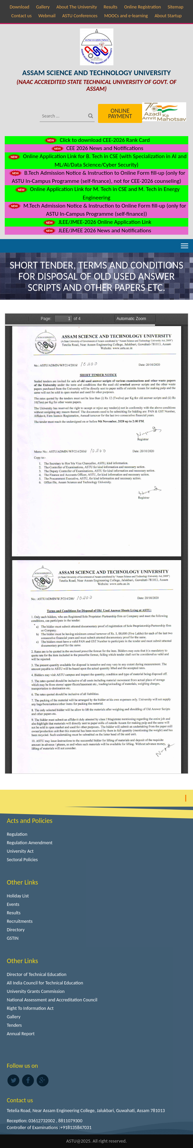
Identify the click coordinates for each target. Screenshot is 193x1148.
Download (19, 7)
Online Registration (142, 7)
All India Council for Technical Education (45, 983)
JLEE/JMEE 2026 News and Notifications (96, 230)
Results (111, 7)
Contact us (21, 16)
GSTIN (13, 938)
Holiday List (18, 896)
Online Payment (120, 113)
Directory (16, 930)
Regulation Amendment (30, 843)
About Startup (168, 16)
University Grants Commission (35, 991)
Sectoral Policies (22, 860)
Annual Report (21, 1034)
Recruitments (20, 921)
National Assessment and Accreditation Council (52, 1000)
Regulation (17, 834)
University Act (20, 851)
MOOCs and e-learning (126, 16)
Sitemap (175, 7)
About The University (76, 7)
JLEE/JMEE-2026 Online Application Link (96, 222)
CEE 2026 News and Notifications (96, 148)
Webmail (47, 16)
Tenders (14, 1025)
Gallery (43, 7)
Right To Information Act (30, 1008)
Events (13, 904)
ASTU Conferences (79, 16)
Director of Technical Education (36, 974)
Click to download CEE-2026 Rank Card (96, 140)
